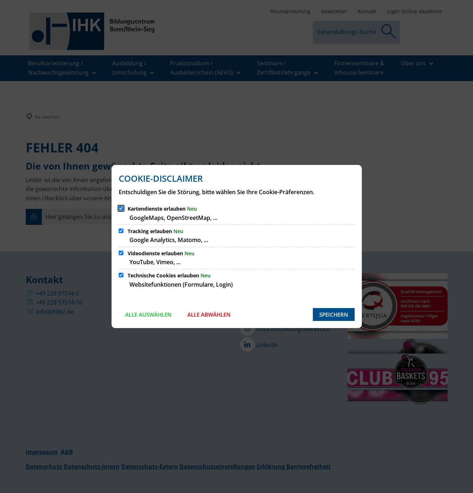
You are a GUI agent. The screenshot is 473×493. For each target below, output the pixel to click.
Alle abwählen (209, 314)
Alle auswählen (148, 314)
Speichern (333, 314)
